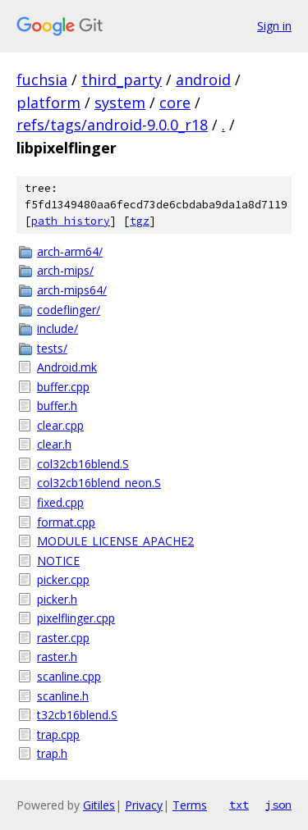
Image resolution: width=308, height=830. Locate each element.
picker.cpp (63, 579)
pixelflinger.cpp (76, 618)
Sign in (274, 26)
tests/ (52, 348)
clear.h (54, 444)
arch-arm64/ (70, 251)
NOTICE (58, 560)
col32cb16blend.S (83, 464)
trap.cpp (58, 734)
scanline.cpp (69, 676)
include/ (57, 328)
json (278, 804)
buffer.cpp (63, 386)
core (175, 102)
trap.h (52, 753)
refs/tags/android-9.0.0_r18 (112, 125)
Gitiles (99, 805)
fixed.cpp (60, 502)
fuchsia (41, 79)
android (203, 79)
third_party (121, 79)
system (119, 102)
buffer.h (57, 405)
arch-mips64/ (72, 290)
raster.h (57, 656)
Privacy (144, 805)
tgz (139, 221)
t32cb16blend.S (77, 715)
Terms (189, 805)
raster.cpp (63, 637)
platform (48, 102)
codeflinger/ (68, 309)
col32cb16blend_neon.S (99, 482)
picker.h (57, 599)
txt (239, 804)
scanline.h (63, 696)
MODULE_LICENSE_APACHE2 (115, 541)
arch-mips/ (65, 270)
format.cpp (66, 522)
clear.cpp (60, 425)
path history (70, 221)
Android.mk (67, 367)
